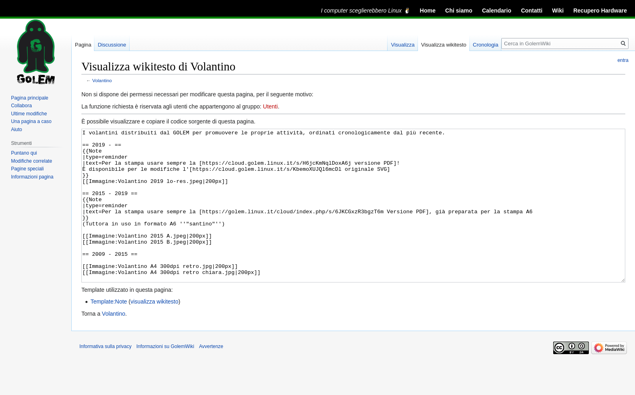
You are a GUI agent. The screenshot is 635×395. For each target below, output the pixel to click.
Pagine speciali (27, 169)
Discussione (112, 45)
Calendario (496, 10)
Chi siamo (458, 10)
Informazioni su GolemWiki (165, 377)
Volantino (102, 80)
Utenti (270, 106)
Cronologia (486, 45)
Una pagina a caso (31, 121)
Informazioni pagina (32, 177)
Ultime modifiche (29, 114)
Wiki (558, 10)
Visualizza (402, 45)
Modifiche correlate (31, 161)
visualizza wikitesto (154, 332)
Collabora (21, 105)
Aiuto (16, 129)
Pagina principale (29, 98)
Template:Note (108, 332)
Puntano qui (24, 153)
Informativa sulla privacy (105, 377)
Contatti (531, 10)
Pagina (83, 45)
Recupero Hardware (600, 10)
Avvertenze (211, 377)
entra (623, 60)
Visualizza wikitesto (444, 45)
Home (428, 10)
